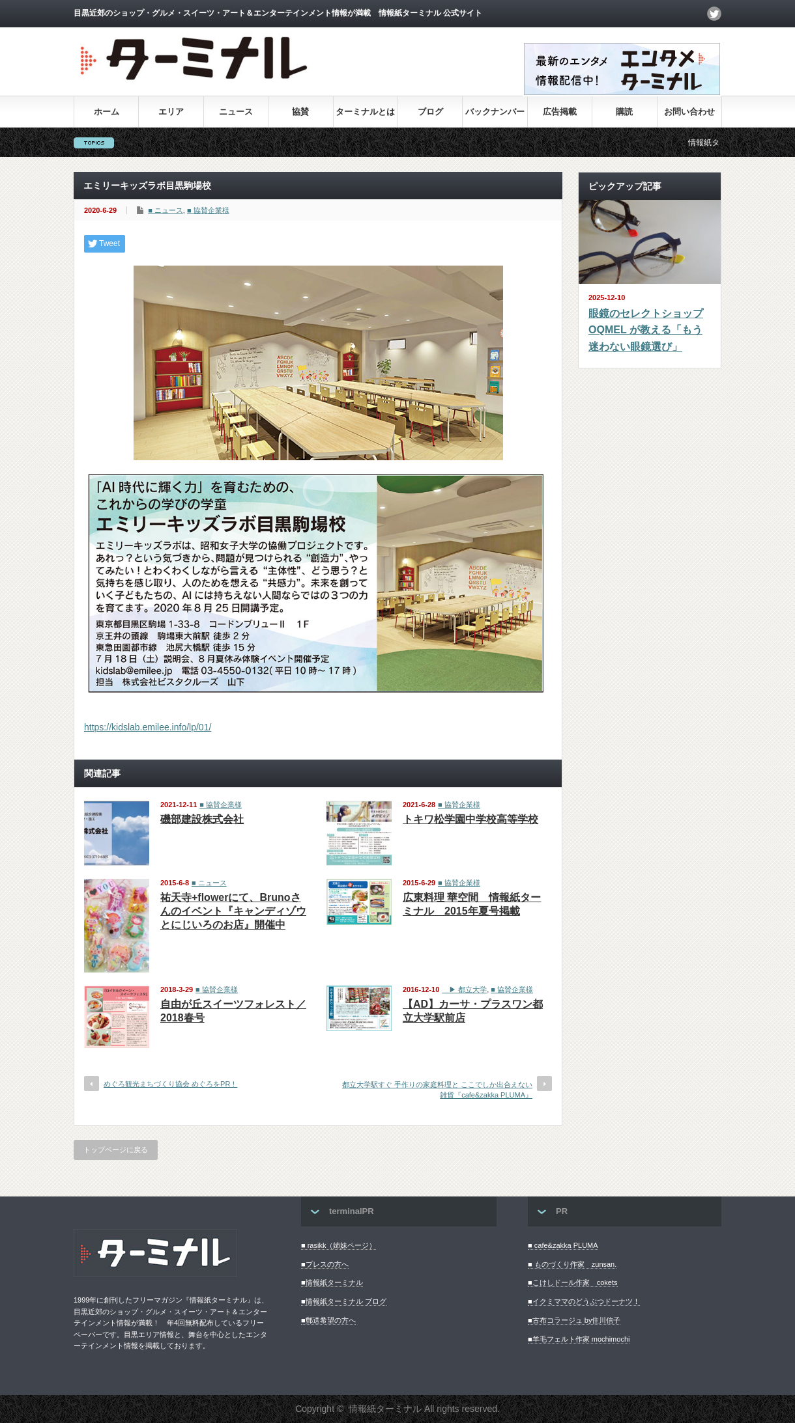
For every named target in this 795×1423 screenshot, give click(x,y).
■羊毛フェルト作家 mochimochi (578, 1339)
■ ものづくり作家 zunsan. (572, 1264)
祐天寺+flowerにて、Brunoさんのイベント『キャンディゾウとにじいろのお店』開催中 (233, 911)
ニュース (236, 112)
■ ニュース (165, 210)
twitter (714, 14)
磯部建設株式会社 (202, 819)
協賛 (300, 112)
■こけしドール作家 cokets (572, 1282)
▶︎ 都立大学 (464, 989)
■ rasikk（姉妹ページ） (338, 1245)
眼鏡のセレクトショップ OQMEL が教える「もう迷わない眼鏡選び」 (645, 330)
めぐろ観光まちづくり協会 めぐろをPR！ (170, 1084)
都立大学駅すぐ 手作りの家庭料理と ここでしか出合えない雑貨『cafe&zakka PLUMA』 (437, 1089)
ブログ (430, 112)
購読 (624, 112)
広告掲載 (560, 112)
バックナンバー (495, 112)
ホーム (106, 112)
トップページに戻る (115, 1150)
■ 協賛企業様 (208, 210)
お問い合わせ (689, 112)
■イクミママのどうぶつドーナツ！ (584, 1301)
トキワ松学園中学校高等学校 (470, 819)
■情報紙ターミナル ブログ (343, 1301)
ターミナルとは (365, 112)
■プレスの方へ (325, 1264)
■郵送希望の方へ (328, 1320)
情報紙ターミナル (385, 1408)
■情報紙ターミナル (332, 1282)
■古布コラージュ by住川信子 (574, 1320)
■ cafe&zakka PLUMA (563, 1245)
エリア (171, 112)
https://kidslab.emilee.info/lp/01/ (147, 727)
